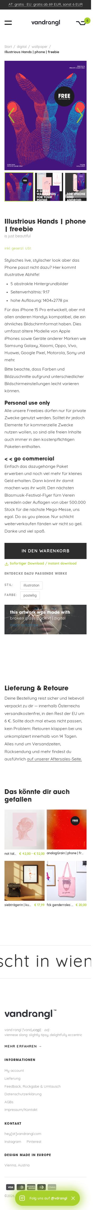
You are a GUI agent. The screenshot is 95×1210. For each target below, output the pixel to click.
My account (14, 1071)
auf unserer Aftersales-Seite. (54, 759)
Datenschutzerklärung (22, 1094)
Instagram (12, 1142)
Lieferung (12, 1078)
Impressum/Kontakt (20, 1110)
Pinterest (34, 1142)
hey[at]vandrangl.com (22, 1134)
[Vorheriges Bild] (11, 115)
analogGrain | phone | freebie (68, 853)
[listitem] (19, 186)
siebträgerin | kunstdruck (23, 905)
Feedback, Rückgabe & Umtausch (32, 1086)
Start (8, 47)
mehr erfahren (24, 625)
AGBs (8, 1102)
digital (22, 47)
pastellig (30, 595)
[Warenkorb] (81, 23)
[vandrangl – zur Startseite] (46, 22)
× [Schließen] (73, 1198)
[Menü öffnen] (10, 23)
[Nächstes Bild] (80, 115)
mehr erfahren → (23, 1046)
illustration (31, 585)
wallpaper (40, 47)
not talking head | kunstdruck (26, 854)
